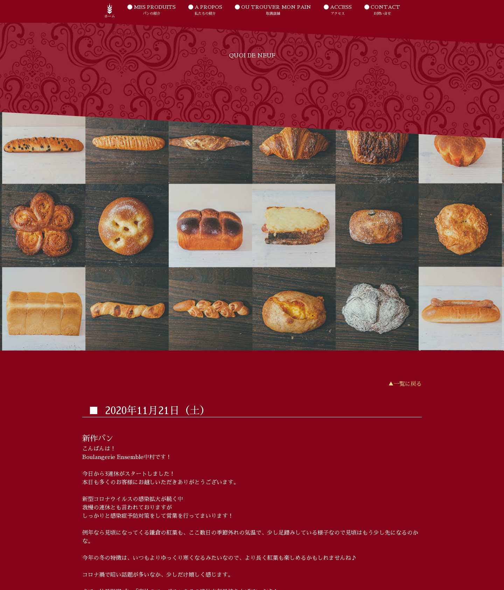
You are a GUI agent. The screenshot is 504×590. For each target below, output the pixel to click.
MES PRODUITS (151, 10)
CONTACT (382, 10)
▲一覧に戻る (405, 384)
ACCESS (338, 10)
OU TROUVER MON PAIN (273, 10)
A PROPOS (205, 10)
